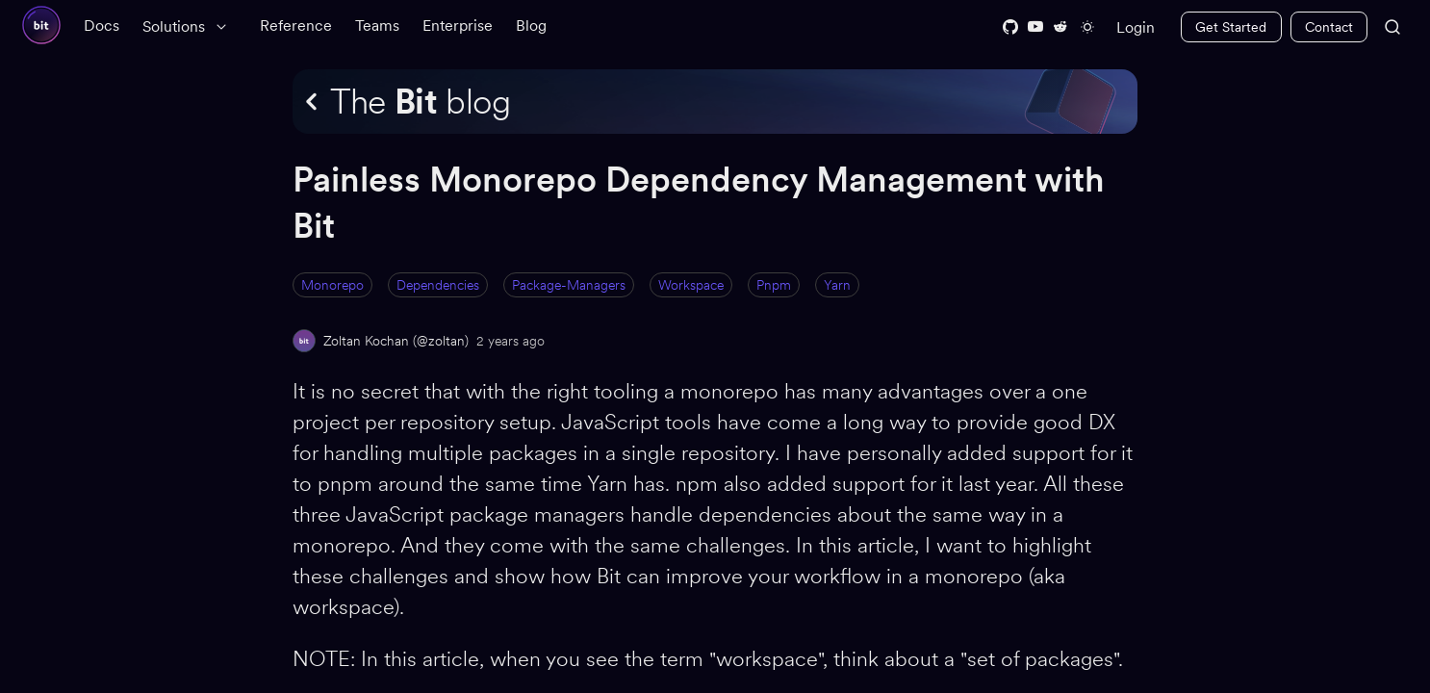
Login (1135, 27)
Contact (1329, 27)
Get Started (1230, 27)
